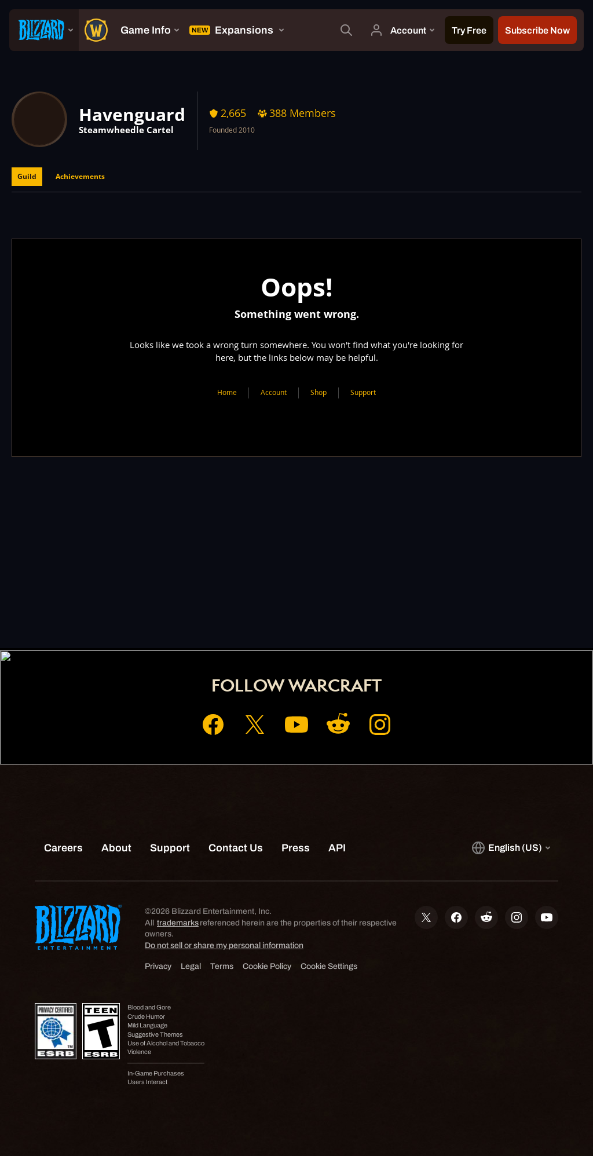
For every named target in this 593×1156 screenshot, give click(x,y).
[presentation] (44, 30)
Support (363, 392)
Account (274, 392)
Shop (318, 392)
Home (227, 392)
